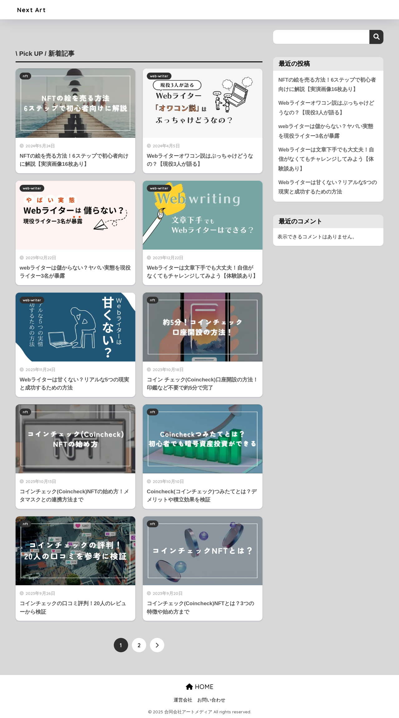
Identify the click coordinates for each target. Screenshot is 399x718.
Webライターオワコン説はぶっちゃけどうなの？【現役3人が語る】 (326, 108)
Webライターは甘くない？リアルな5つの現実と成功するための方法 (327, 188)
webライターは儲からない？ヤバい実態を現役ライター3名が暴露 (325, 131)
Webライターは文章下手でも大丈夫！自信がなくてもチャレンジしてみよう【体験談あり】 (326, 159)
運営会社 (183, 699)
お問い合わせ (211, 699)
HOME (200, 687)
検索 (376, 37)
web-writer (159, 76)
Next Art (33, 9)
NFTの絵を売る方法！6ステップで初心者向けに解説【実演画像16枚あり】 (327, 85)
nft (25, 76)
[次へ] (157, 645)
